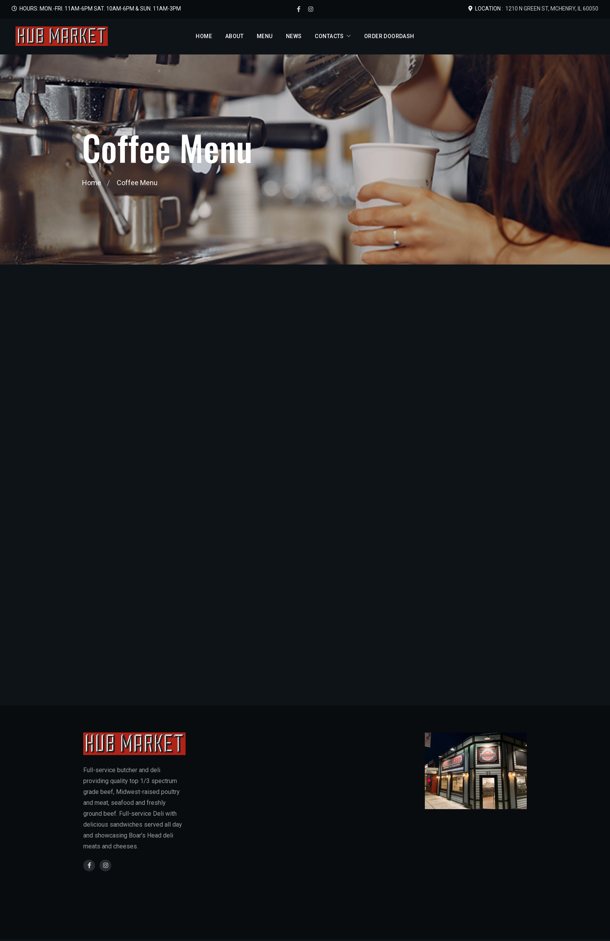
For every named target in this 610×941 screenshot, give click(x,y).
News (294, 36)
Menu (265, 36)
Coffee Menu (137, 183)
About (234, 36)
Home (204, 36)
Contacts (329, 36)
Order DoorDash (389, 36)
